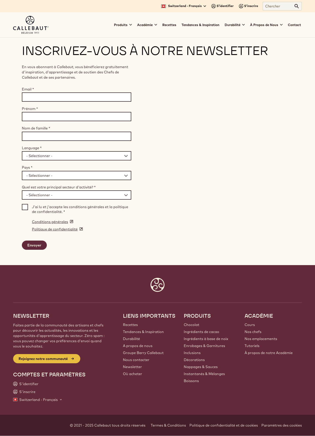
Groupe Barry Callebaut (143, 353)
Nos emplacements (261, 339)
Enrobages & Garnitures (204, 346)
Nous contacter (136, 360)
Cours (250, 325)
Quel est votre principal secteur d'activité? (59, 187)
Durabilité (131, 339)
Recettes (169, 25)
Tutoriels (252, 346)
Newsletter (132, 367)
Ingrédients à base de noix (206, 339)
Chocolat (191, 325)
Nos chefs (253, 332)
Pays (27, 167)
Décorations (194, 360)
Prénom (30, 108)
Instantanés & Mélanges (204, 374)
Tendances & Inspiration (200, 25)
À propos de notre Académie (269, 353)
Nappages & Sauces (201, 367)
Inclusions (192, 353)
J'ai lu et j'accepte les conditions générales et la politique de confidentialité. (80, 209)
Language (32, 148)
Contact (294, 25)
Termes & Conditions (168, 425)
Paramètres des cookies (281, 425)
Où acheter (132, 374)
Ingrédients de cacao (201, 332)
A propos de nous (137, 346)
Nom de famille (36, 128)
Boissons (191, 381)
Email (28, 89)
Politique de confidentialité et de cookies (223, 425)
